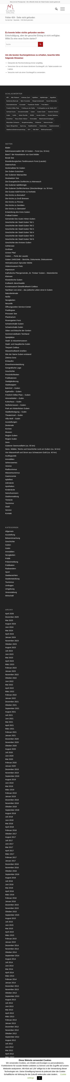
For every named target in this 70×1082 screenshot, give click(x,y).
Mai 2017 (9, 847)
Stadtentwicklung (12, 579)
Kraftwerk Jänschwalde (15, 283)
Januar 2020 (10, 766)
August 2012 (10, 1040)
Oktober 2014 (11, 952)
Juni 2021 (9, 718)
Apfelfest (9, 479)
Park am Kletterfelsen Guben (17, 408)
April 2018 (9, 827)
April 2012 (9, 1054)
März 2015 (9, 935)
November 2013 (12, 989)
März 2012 (9, 1057)
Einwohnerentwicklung (14, 364)
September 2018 (12, 810)
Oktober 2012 (11, 1033)
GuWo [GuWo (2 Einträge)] (14, 115)
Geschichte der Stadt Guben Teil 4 (19, 232)
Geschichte (10, 371)
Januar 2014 (10, 983)
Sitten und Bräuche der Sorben (18, 330)
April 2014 (9, 972)
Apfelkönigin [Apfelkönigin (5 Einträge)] (44, 97)
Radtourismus (11, 469)
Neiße (7, 297)
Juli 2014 (9, 962)
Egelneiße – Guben (13, 391)
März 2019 (9, 790)
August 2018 (10, 813)
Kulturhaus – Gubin (13, 402)
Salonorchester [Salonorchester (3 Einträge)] (48, 122)
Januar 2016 (10, 901)
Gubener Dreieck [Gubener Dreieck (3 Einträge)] (53, 111)
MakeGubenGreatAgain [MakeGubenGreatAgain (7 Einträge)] (46, 119)
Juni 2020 (9, 756)
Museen (8, 432)
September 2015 (12, 915)
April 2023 (9, 661)
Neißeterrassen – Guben (15, 405)
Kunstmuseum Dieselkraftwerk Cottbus (21, 286)
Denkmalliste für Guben (15, 168)
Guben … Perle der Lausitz (16, 256)
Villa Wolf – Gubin (12, 418)
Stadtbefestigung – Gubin (16, 412)
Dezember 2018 (12, 800)
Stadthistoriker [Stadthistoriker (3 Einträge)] (32, 126)
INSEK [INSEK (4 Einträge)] (32, 115)
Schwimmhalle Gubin (14, 327)
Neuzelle (9, 303)
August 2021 (10, 712)
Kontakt (8, 513)
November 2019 (12, 773)
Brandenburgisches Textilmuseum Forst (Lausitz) (25, 161)
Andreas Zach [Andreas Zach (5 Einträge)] (25, 97)
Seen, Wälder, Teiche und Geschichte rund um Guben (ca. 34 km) (32, 449)
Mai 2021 (9, 722)
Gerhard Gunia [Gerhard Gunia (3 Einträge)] (11, 111)
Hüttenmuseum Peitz (14, 266)
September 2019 (12, 776)
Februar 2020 (11, 762)
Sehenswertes (11, 462)
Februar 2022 (11, 695)
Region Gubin (11, 439)
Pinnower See (11, 314)
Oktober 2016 (11, 871)
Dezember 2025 (12, 617)
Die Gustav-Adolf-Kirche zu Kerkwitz (20, 192)
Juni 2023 (9, 654)
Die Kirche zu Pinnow (14, 202)
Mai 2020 (9, 759)
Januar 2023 (10, 671)
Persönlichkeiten (12, 374)
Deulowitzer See (12, 178)
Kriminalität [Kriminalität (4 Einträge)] (33, 119)
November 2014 (12, 949)
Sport (7, 572)
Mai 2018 (9, 823)
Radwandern (10, 568)
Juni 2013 (9, 1006)
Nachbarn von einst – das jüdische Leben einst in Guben (29, 290)
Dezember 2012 (12, 1027)
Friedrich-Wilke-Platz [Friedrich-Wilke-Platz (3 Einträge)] (12, 108)
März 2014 (9, 976)
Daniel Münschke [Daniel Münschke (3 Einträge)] (51, 101)
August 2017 (10, 837)
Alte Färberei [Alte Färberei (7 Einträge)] (15, 97)
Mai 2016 (9, 888)
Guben (8, 545)
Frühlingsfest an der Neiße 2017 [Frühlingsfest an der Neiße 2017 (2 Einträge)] (47, 108)
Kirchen (8, 429)
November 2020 (12, 742)
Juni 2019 (9, 783)
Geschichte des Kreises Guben (18, 242)
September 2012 (12, 1037)
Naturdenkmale (11, 293)
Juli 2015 (9, 922)
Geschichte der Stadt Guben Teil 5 (19, 236)
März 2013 (9, 1016)
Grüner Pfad (10, 253)
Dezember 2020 (12, 739)
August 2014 (10, 959)
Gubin (7, 548)
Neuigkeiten (10, 300)
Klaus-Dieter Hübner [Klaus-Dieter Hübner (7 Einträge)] (21, 119)
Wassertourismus (12, 473)
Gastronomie (10, 476)
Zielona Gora (10, 358)
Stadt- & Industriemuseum (16, 341)
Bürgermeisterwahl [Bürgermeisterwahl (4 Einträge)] (38, 101)
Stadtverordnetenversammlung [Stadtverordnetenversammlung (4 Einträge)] (15, 129)
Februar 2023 (11, 668)
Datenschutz (10, 165)
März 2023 (9, 664)
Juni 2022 (9, 681)
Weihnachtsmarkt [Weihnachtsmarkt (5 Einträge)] (46, 129)
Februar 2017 (11, 857)
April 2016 (9, 891)
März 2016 (9, 895)
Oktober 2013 (11, 993)
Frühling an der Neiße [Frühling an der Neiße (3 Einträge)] (28, 108)
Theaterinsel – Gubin (14, 415)
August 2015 (10, 918)
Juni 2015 (9, 925)
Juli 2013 (9, 1003)
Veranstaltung (11, 592)
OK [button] (39, 1078)
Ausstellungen (11, 422)
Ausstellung (10, 535)
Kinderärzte (10, 490)
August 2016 (10, 878)
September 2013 (12, 996)
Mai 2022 (9, 685)
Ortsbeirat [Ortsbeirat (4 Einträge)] (38, 122)
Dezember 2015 (12, 905)
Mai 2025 (9, 620)
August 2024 (10, 624)
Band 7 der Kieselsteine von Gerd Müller (22, 154)
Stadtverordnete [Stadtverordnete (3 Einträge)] (54, 126)
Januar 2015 (10, 942)
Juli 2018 (9, 817)
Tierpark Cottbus (12, 347)
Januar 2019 (10, 796)
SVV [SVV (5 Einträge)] (29, 129)
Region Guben (11, 435)
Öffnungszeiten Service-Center (18, 307)
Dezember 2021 (12, 702)
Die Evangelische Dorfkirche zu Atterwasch (23, 181)
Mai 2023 (9, 657)
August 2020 (10, 749)
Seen (7, 442)
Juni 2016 (9, 884)
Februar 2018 (11, 830)
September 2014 (12, 955)
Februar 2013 (11, 1020)
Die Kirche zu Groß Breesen (17, 198)
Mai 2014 (9, 969)
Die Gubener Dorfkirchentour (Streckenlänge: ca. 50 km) (28, 188)
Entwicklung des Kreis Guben (17, 212)
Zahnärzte (9, 483)
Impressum (10, 269)
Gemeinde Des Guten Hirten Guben (20, 219)
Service (8, 510)
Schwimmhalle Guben (14, 324)
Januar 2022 (10, 698)
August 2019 (10, 779)
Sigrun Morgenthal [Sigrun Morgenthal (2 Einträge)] (12, 126)
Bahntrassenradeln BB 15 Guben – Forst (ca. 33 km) (27, 151)
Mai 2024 (9, 630)
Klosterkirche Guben (13, 280)
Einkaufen (9, 361)
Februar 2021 (11, 732)
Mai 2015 (9, 928)
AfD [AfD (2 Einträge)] (7, 97)
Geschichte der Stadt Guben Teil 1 (19, 222)
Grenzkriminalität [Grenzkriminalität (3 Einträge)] (23, 111)
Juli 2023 (9, 651)
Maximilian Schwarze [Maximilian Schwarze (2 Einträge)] (12, 122)
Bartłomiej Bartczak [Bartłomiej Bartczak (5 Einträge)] (12, 101)
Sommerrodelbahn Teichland (17, 334)
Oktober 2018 (11, 806)
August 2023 (10, 647)
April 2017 (9, 850)
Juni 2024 (9, 627)
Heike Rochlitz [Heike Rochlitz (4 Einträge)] (23, 115)
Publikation (9, 565)
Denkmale (9, 425)
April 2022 (9, 688)
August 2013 (10, 999)
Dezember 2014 (12, 945)
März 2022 (9, 691)
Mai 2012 (9, 1050)
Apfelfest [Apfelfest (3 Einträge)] (35, 97)
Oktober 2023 (11, 644)
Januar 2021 (10, 735)
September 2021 (12, 708)
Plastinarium (10, 317)
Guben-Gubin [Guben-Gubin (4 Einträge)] (41, 111)
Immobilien (9, 459)
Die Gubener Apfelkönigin (16, 185)
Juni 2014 (9, 966)
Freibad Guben (11, 215)
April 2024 (9, 634)
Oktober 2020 (11, 746)
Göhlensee (9, 246)
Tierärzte (9, 500)
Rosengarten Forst (13, 320)
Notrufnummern (11, 493)
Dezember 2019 (12, 769)
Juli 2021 (9, 715)
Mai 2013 (9, 1010)
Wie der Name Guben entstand (18, 354)
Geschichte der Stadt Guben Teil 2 (19, 225)
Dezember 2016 (12, 864)
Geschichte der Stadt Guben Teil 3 (19, 229)
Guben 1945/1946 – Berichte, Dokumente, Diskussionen (28, 259)
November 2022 (12, 674)
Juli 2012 (9, 1043)
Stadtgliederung (11, 381)
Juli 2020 (9, 752)
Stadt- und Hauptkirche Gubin (17, 344)
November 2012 (12, 1030)
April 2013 (9, 1013)
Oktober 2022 (11, 678)
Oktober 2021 (11, 705)
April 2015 (9, 932)
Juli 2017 (9, 840)
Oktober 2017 (11, 834)
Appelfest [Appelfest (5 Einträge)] (53, 97)
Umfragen (9, 585)
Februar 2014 (11, 979)
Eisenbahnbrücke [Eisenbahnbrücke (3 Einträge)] (11, 104)
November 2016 (12, 867)
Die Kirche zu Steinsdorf (15, 209)
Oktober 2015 (11, 911)
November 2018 (12, 803)
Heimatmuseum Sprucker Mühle (18, 263)
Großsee (9, 249)
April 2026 (9, 613)
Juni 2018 (9, 820)
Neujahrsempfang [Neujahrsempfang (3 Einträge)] (27, 122)
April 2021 (9, 725)
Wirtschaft (9, 596)
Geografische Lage (13, 368)
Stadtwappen (10, 385)
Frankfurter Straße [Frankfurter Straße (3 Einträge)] (33, 104)
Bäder (7, 148)
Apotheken (9, 486)
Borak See (9, 158)
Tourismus (9, 503)
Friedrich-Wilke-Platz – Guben (17, 395)
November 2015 (12, 908)
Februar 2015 (11, 939)
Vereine (8, 466)
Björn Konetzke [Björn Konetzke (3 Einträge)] (25, 101)
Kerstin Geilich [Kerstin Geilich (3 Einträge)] (40, 115)
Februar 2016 (11, 898)
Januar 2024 (10, 637)
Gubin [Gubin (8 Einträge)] (8, 115)
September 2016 (12, 874)
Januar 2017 (10, 861)
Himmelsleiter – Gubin (14, 398)
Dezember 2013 (12, 986)
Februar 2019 (11, 793)
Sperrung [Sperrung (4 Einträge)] (23, 126)
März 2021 (9, 729)
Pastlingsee (10, 310)
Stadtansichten (11, 575)
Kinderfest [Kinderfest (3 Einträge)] (9, 119)
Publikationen (11, 378)
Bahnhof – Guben (12, 388)
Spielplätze (9, 337)
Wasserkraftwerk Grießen (16, 351)
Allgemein (9, 531)
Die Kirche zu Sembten (15, 205)
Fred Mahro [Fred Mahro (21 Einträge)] (45, 104)
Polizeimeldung (11, 562)
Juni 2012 (9, 1047)
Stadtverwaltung (12, 496)
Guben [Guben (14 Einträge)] (33, 111)
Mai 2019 (9, 786)
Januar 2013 (10, 1023)
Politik (7, 558)
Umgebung (9, 589)
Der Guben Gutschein (14, 171)
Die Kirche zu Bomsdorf (15, 195)
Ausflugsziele (10, 456)
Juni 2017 (9, 844)
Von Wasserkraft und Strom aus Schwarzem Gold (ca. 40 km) (31, 452)
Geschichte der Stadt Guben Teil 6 (19, 239)
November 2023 (12, 641)
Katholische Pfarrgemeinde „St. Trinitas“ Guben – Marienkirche (31, 273)
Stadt (7, 507)
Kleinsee (9, 276)
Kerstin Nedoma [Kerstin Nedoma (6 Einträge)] (53, 115)
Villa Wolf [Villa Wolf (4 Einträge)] (35, 129)
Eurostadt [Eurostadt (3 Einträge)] (22, 104)
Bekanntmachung (12, 538)
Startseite (16, 20)
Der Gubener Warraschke (16, 175)
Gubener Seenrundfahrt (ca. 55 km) (20, 446)
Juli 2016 (9, 881)
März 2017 (9, 854)
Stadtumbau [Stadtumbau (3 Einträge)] (43, 126)
